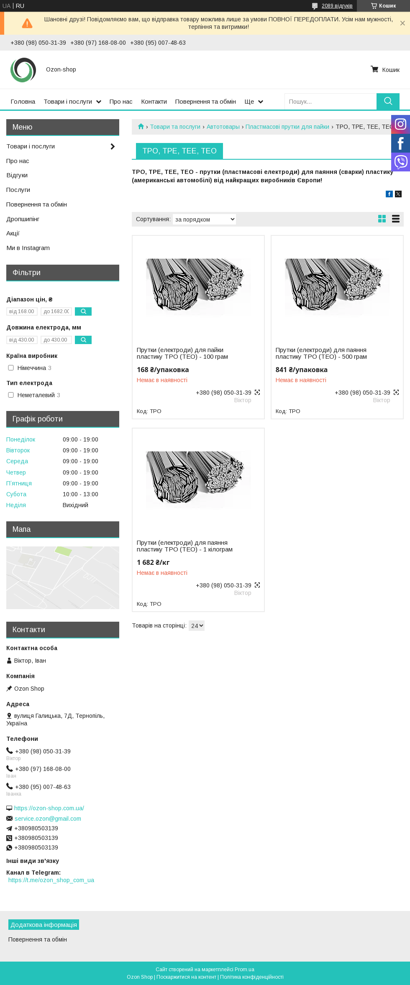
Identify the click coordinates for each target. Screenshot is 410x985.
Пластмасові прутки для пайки (287, 126)
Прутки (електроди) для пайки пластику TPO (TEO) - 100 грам (182, 353)
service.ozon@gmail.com (48, 818)
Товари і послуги (68, 101)
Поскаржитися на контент (186, 977)
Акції (13, 233)
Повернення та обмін (205, 101)
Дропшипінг (22, 218)
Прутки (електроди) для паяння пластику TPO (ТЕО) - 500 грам (321, 353)
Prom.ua (244, 969)
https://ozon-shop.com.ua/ (49, 808)
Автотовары (223, 126)
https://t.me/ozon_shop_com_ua (51, 880)
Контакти (154, 101)
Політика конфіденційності (252, 977)
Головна (22, 101)
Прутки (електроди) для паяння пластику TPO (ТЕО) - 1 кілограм (185, 546)
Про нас (121, 101)
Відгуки (17, 175)
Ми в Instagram (28, 247)
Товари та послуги (175, 126)
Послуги (18, 189)
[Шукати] (388, 101)
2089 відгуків (337, 6)
